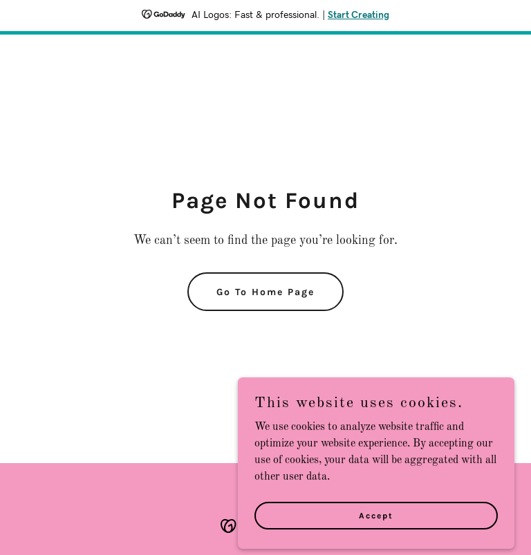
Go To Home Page (265, 292)
